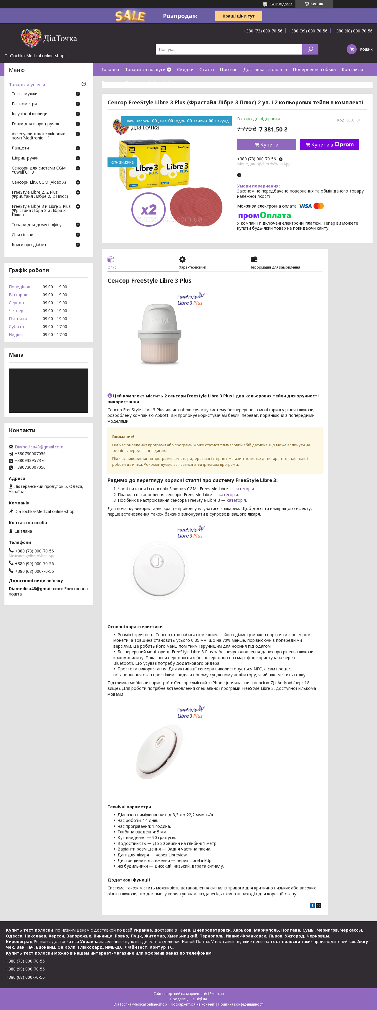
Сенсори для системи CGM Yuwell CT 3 (39, 170)
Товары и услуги (27, 84)
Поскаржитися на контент (192, 1004)
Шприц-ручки (25, 158)
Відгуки (110, 82)
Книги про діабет (29, 245)
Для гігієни (22, 235)
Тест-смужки (24, 94)
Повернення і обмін (314, 69)
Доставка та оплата (265, 69)
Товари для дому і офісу (37, 225)
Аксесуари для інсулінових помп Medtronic (38, 136)
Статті (206, 69)
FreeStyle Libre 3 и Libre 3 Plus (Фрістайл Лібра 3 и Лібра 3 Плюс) (41, 210)
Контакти (352, 69)
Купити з (332, 145)
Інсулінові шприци (29, 114)
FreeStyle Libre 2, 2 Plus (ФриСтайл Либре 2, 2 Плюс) (40, 194)
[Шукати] (310, 49)
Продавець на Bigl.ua (188, 998)
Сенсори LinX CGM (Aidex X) (39, 182)
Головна (110, 69)
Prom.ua (217, 993)
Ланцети (20, 148)
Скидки (185, 69)
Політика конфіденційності (241, 1004)
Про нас (228, 69)
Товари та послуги (145, 69)
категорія (244, 488)
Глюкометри (24, 104)
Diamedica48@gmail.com (39, 447)
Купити (269, 145)
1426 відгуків (281, 3)
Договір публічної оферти (153, 82)
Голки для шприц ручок (35, 124)
